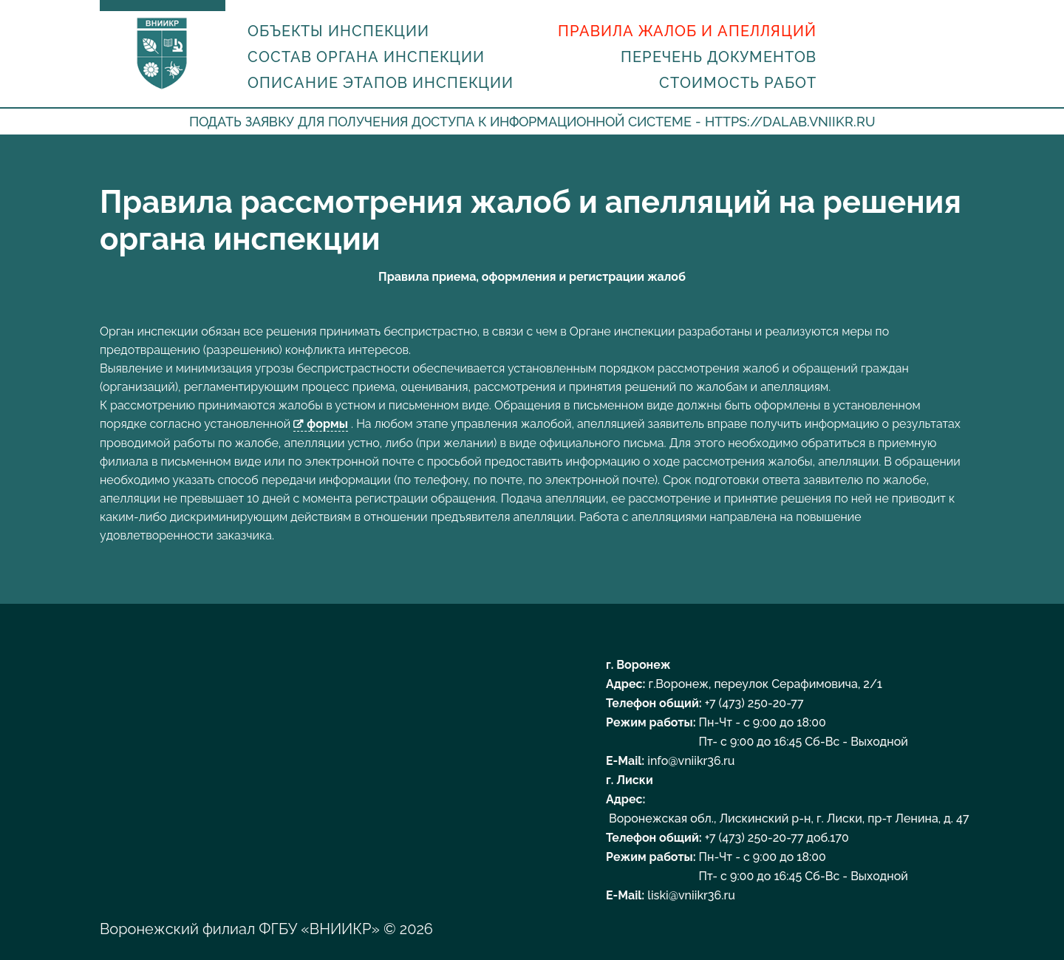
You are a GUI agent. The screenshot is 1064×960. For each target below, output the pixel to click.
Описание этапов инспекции (381, 83)
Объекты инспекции (338, 31)
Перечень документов (718, 57)
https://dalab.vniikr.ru (790, 121)
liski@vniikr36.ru (690, 895)
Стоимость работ (737, 83)
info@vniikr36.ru (690, 761)
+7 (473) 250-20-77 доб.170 (777, 838)
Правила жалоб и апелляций (687, 31)
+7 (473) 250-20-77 (754, 703)
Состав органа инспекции (366, 57)
